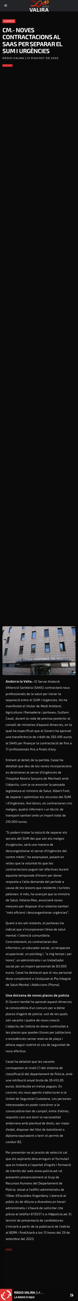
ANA (9, 1249)
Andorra (9, 21)
